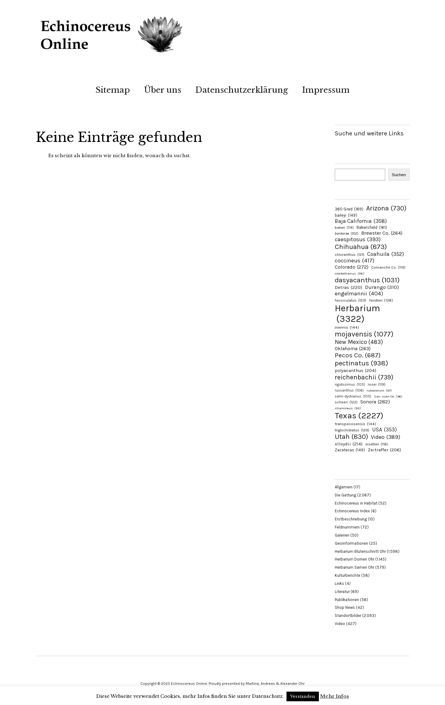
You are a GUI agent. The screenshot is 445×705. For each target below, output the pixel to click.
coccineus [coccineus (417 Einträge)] (354, 260)
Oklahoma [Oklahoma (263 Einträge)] (353, 348)
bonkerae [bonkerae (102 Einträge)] (346, 234)
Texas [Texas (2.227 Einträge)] (359, 416)
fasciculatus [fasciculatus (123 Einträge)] (350, 300)
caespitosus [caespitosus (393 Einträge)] (358, 239)
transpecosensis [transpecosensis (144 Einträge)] (355, 423)
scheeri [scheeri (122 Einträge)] (346, 402)
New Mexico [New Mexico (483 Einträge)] (359, 341)
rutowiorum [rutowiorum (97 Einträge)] (379, 390)
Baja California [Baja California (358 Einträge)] (361, 221)
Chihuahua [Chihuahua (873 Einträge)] (361, 247)
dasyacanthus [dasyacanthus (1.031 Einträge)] (367, 280)
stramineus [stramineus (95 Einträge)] (348, 408)
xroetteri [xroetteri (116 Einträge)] (376, 444)
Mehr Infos (334, 696)
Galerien (342, 535)
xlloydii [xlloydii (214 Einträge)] (348, 444)
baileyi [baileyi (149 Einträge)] (346, 215)
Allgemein (344, 487)
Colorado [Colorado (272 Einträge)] (351, 267)
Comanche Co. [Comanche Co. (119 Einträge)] (388, 267)
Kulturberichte (347, 575)
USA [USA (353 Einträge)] (384, 429)
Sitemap (113, 90)
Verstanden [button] (302, 696)
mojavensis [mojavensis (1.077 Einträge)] (364, 334)
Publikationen (347, 599)
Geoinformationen (351, 543)
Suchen (399, 174)
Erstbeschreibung (351, 519)
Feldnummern (347, 527)
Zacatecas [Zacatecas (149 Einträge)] (350, 450)
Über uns (162, 90)
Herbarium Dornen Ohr (354, 559)
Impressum (326, 90)
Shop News (345, 607)
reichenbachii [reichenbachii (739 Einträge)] (364, 377)
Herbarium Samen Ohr (354, 567)
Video (340, 623)
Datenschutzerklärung (241, 90)
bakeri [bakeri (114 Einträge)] (344, 227)
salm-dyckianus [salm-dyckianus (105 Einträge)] (353, 396)
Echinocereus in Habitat (356, 503)
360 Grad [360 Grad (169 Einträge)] (349, 208)
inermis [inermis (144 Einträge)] (347, 327)
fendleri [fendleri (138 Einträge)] (381, 300)
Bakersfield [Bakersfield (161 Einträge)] (372, 227)
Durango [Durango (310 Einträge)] (382, 287)
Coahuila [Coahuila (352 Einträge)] (385, 254)
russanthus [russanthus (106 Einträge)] (349, 390)
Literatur (342, 591)
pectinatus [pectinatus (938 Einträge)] (361, 363)
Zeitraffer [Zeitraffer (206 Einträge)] (384, 450)
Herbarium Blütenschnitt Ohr (360, 551)
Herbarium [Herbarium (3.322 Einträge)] (357, 313)
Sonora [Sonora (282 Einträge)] (375, 402)
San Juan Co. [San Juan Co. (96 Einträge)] (388, 396)
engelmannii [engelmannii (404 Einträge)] (359, 293)
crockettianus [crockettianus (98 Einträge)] (349, 273)
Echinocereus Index (352, 511)
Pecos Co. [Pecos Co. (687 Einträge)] (358, 355)
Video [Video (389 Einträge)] (385, 437)
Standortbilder (348, 615)
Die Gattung (345, 495)
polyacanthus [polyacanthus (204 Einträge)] (355, 370)
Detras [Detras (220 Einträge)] (348, 287)
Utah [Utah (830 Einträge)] (351, 437)
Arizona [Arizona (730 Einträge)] (386, 208)
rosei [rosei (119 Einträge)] (377, 384)
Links (339, 583)
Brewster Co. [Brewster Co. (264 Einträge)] (381, 233)
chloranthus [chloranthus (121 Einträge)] (349, 254)
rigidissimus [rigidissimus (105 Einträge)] (350, 385)
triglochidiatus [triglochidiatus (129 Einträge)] (352, 430)
